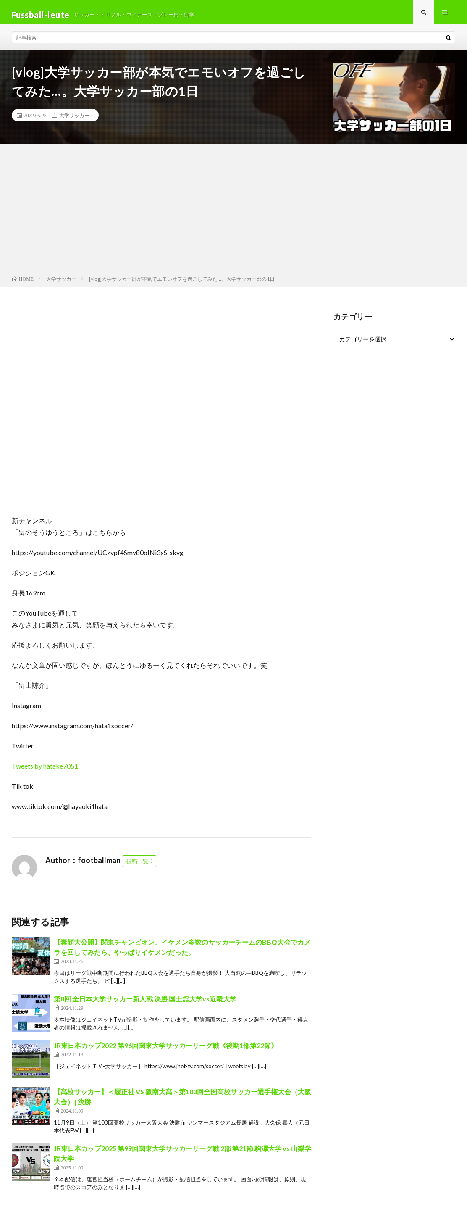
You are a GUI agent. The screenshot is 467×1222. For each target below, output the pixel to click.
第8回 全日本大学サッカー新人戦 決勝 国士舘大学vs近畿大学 (145, 1004)
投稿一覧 (137, 866)
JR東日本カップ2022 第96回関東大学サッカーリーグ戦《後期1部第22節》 (166, 1050)
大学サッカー (74, 120)
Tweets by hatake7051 (45, 771)
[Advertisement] (233, 216)
